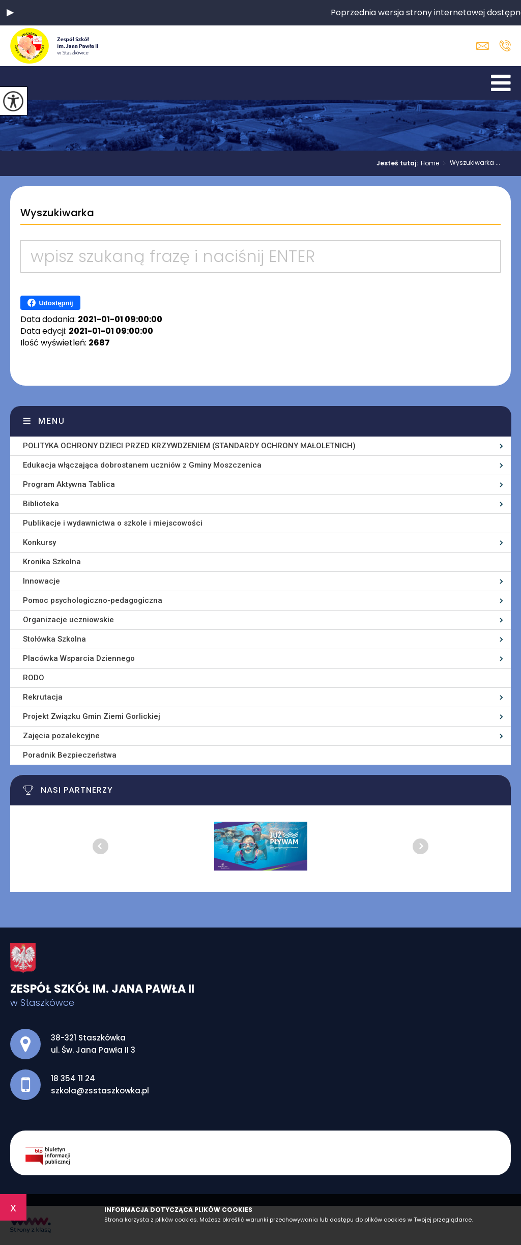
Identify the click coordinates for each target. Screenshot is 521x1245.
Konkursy (39, 542)
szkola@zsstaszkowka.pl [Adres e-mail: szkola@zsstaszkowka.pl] (100, 1090)
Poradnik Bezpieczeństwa (70, 755)
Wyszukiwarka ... (469, 163)
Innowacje (41, 581)
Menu (51, 421)
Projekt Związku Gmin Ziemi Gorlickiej (91, 716)
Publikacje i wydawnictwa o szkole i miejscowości (112, 523)
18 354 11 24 (505, 45)
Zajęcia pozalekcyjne (61, 735)
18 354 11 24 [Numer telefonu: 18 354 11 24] (73, 1078)
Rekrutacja (43, 697)
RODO (33, 677)
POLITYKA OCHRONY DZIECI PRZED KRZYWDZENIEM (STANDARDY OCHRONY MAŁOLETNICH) (189, 445)
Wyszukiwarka (57, 213)
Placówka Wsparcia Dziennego (79, 658)
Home (430, 163)
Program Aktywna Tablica (69, 484)
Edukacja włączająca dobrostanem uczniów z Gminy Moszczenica (142, 465)
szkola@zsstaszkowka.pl (482, 46)
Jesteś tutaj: (399, 163)
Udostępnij (50, 303)
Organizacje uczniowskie (68, 619)
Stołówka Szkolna (54, 639)
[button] (10, 12)
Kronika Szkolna (52, 561)
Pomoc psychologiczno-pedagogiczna (92, 600)
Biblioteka (41, 503)
